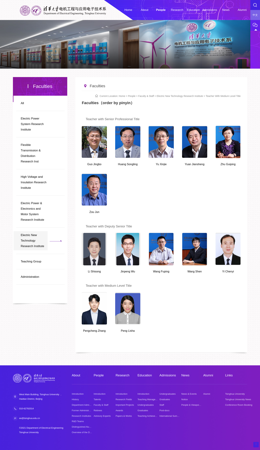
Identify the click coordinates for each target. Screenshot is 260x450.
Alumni (208, 375)
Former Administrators (83, 410)
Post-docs (164, 410)
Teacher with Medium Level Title (223, 96)
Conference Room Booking (238, 405)
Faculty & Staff (146, 96)
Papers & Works (124, 416)
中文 (255, 15)
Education (145, 375)
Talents (97, 399)
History (75, 399)
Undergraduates (146, 405)
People (132, 96)
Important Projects (125, 405)
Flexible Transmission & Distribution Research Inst (31, 153)
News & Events (189, 394)
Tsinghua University (235, 394)
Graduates (143, 410)
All (22, 103)
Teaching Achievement (149, 416)
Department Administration (85, 405)
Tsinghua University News (238, 399)
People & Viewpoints (191, 405)
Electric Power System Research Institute (32, 124)
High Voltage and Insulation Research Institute (33, 182)
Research (122, 375)
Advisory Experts (102, 416)
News (185, 375)
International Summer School (174, 416)
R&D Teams (78, 421)
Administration (30, 276)
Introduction (78, 394)
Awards (119, 410)
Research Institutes (81, 416)
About (76, 375)
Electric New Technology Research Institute (32, 240)
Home (122, 96)
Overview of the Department (86, 432)
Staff (161, 405)
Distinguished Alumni (82, 427)
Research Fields (124, 399)
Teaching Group (31, 261)
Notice (184, 399)
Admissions (167, 375)
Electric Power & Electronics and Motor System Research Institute (32, 211)
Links (229, 375)
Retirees (98, 410)
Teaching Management (149, 399)
